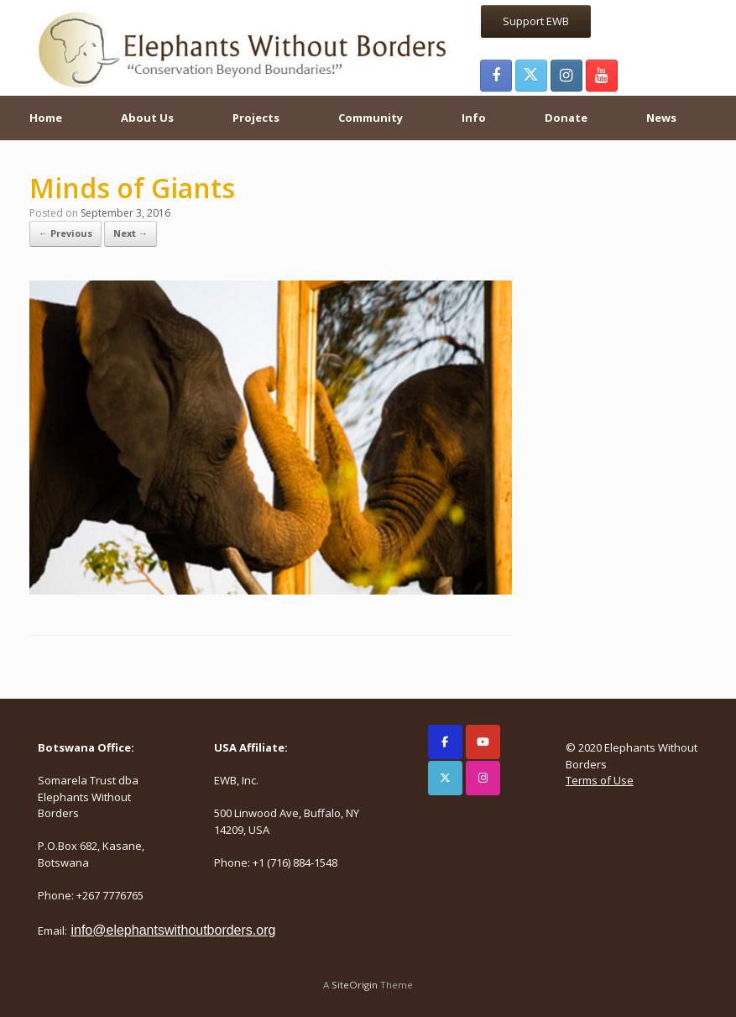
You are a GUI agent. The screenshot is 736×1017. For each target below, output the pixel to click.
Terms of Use (600, 780)
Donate (566, 117)
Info (474, 117)
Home (45, 117)
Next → (130, 233)
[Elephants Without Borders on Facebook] (445, 742)
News (661, 117)
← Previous (65, 233)
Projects (255, 117)
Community (370, 117)
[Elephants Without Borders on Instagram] (483, 778)
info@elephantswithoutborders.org (172, 930)
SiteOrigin (354, 984)
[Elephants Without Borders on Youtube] (483, 742)
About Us (147, 117)
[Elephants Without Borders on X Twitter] (445, 778)
